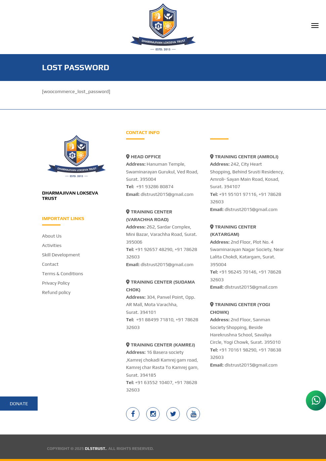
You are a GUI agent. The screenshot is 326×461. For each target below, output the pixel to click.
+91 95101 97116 (237, 194)
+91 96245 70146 (237, 272)
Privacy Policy (56, 283)
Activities (52, 245)
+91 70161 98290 (237, 349)
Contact (50, 264)
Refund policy (56, 292)
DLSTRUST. (96, 448)
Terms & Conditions (62, 273)
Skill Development (61, 254)
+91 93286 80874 (154, 186)
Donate (19, 403)
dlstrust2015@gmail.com (166, 194)
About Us (52, 236)
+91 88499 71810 (154, 319)
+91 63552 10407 (153, 382)
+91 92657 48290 (153, 249)
